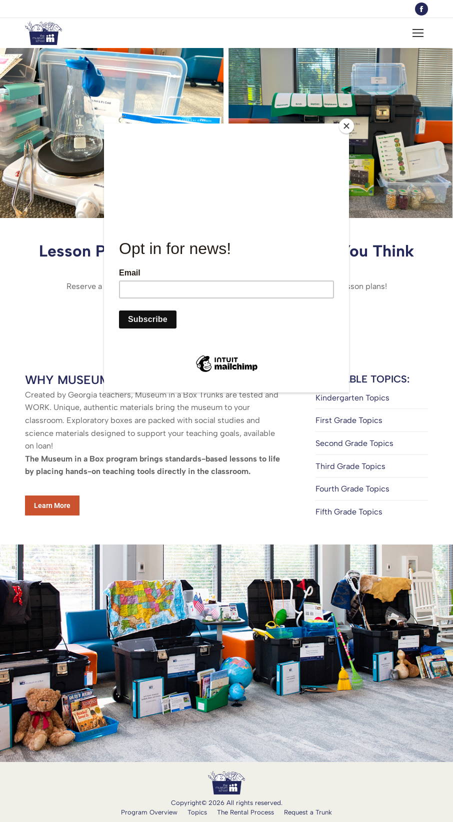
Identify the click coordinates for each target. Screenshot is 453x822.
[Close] (346, 126)
